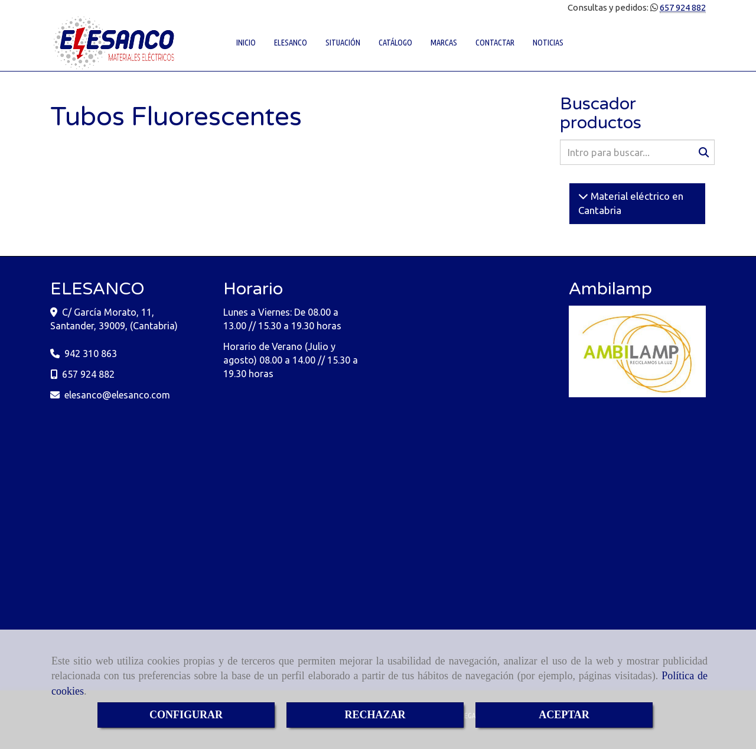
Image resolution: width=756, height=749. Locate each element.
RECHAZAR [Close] (374, 715)
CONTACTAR (494, 42)
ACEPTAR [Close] (564, 715)
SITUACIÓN (342, 42)
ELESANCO (290, 42)
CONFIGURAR (186, 715)
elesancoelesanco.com (117, 395)
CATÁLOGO (395, 42)
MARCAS (444, 42)
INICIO (246, 42)
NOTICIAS (548, 42)
